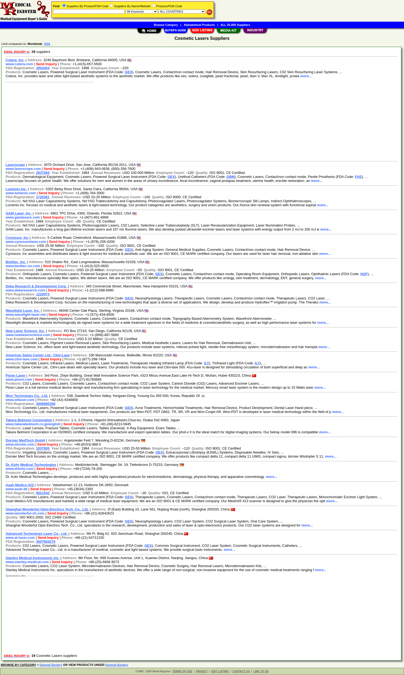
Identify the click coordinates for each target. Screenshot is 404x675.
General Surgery (50, 664)
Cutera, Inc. (15, 60)
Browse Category (166, 24)
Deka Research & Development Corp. (36, 286)
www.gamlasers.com (23, 217)
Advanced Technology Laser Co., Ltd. (37, 534)
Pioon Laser (15, 375)
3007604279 (45, 542)
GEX (128, 72)
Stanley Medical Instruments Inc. (33, 558)
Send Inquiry (46, 64)
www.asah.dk (17, 489)
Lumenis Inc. (16, 189)
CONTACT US (241, 671)
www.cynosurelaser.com (26, 242)
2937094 (43, 173)
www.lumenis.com (21, 193)
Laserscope (15, 165)
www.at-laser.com (20, 538)
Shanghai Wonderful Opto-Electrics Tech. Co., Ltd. (47, 509)
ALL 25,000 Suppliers (235, 24)
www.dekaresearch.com (25, 290)
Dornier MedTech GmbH (25, 440)
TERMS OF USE (182, 671)
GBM (230, 177)
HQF (364, 274)
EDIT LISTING (220, 671)
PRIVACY (202, 671)
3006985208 (45, 404)
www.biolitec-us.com (23, 266)
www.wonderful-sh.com (25, 513)
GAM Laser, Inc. (19, 213)
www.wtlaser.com (20, 400)
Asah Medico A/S (20, 485)
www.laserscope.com (23, 169)
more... (306, 76)
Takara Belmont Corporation (29, 420)
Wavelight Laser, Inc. (23, 311)
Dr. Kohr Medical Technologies (31, 465)
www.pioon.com (19, 379)
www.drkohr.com (19, 469)
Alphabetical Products (199, 24)
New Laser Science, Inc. (25, 331)
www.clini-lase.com (21, 359)
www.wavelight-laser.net (26, 315)
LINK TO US (260, 671)
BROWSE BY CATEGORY (18, 664)
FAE (358, 177)
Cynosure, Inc (17, 238)
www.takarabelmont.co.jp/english (33, 424)
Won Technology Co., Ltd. (27, 396)
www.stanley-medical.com (27, 562)
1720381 (43, 197)
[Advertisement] (163, 121)
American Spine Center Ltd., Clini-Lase (38, 355)
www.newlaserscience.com (28, 335)
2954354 (43, 68)
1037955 (43, 448)
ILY (206, 363)
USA (47, 43)
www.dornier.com (20, 444)
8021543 (43, 493)
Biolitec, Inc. (16, 262)
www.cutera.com (19, 64)
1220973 (43, 294)
